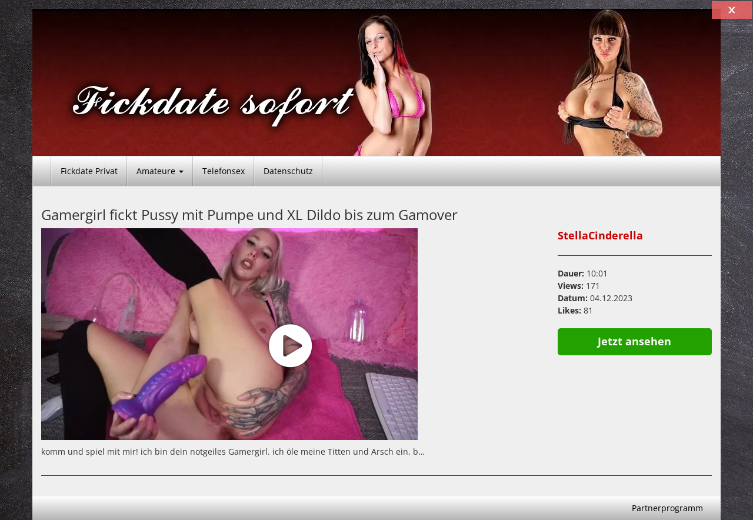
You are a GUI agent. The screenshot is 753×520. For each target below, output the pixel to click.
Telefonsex (223, 170)
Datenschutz (288, 170)
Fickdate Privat (89, 170)
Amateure (160, 170)
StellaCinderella (600, 235)
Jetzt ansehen (634, 341)
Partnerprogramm (667, 508)
